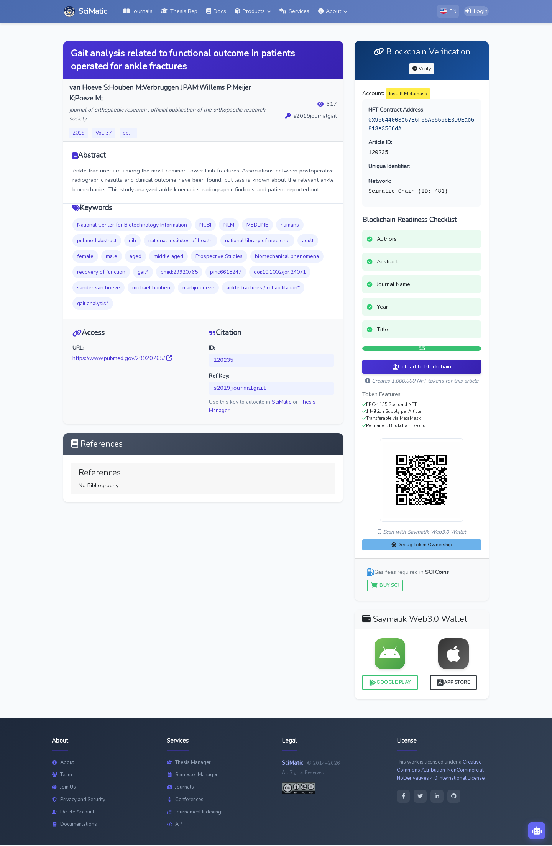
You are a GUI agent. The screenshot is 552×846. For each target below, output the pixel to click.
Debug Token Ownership (421, 545)
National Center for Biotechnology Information (132, 225)
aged (135, 257)
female (85, 257)
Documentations (74, 825)
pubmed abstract (97, 241)
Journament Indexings (195, 812)
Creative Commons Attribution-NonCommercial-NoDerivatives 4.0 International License (441, 770)
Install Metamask (408, 94)
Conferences (185, 800)
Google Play (390, 683)
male (111, 257)
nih (132, 241)
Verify (421, 69)
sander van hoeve (98, 288)
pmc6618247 (226, 272)
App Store (453, 683)
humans (290, 225)
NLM (228, 225)
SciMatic (281, 403)
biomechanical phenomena (287, 257)
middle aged (168, 257)
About (63, 763)
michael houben (151, 288)
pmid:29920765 (179, 272)
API (175, 825)
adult (308, 241)
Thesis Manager (189, 763)
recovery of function (101, 272)
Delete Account (73, 812)
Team (62, 775)
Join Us (64, 788)
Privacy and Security (78, 800)
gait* (143, 272)
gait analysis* (92, 304)
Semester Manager (192, 775)
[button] (253, 12)
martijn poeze (198, 288)
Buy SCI (385, 586)
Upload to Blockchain (422, 367)
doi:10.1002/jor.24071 (280, 272)
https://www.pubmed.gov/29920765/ (122, 359)
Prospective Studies (219, 257)
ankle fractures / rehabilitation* (263, 288)
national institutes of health (180, 241)
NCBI (205, 225)
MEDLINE (257, 225)
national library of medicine (257, 241)
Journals (180, 788)
